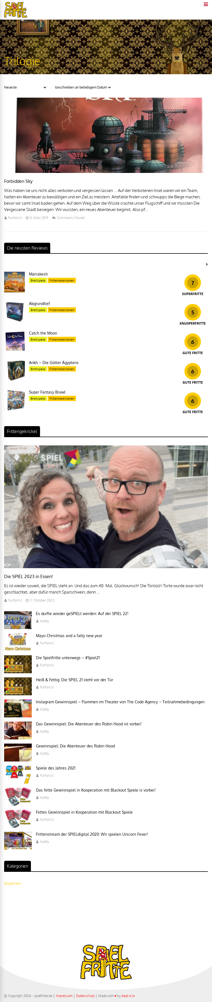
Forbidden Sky (18, 181)
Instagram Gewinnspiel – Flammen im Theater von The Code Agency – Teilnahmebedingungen (120, 701)
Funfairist (15, 218)
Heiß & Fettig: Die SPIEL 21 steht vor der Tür (74, 679)
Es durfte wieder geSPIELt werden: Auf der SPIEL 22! (82, 613)
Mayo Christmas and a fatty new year (69, 635)
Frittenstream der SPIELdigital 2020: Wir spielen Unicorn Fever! (92, 834)
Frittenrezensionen (61, 280)
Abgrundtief (39, 303)
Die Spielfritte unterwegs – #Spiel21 (68, 657)
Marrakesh (38, 274)
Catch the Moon (43, 333)
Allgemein (12, 883)
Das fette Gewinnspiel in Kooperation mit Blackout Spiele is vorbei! (96, 790)
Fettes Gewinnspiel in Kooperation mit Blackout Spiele (84, 812)
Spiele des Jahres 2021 (55, 768)
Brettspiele (38, 280)
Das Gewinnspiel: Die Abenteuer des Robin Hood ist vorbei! (89, 724)
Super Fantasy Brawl (47, 392)
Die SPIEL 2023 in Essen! (28, 576)
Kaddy (44, 621)
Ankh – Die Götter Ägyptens (54, 362)
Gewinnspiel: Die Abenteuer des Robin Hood (75, 746)
